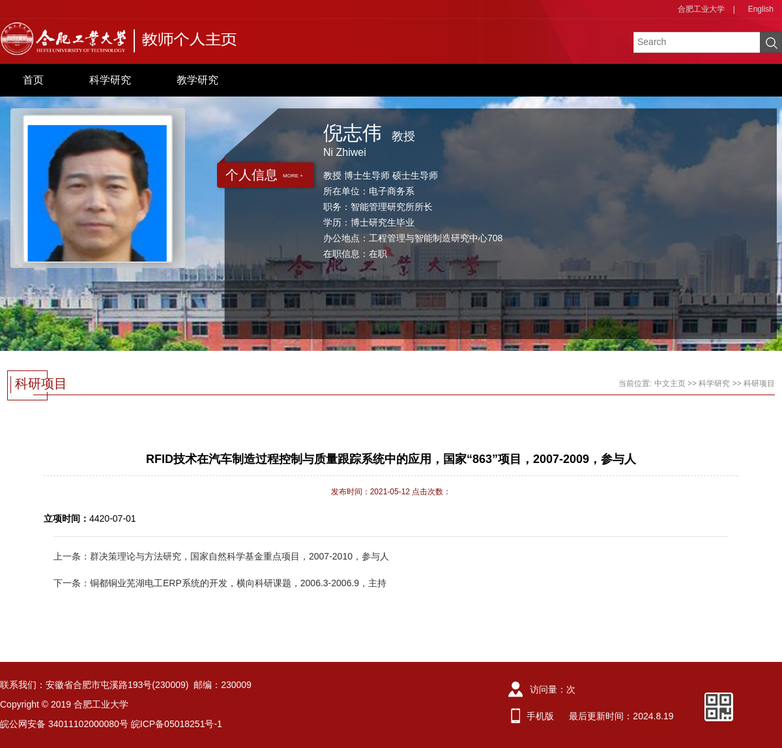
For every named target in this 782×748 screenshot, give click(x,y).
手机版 (540, 716)
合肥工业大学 (701, 9)
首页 (33, 79)
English (761, 9)
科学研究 (110, 79)
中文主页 (670, 383)
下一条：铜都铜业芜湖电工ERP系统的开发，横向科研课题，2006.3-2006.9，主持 (219, 583)
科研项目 (759, 383)
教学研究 (197, 79)
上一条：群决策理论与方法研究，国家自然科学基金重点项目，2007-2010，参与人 (221, 556)
